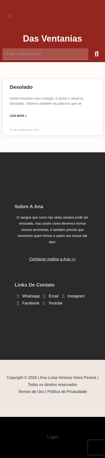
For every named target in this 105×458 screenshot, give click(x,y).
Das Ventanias (52, 39)
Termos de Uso (31, 392)
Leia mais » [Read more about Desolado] (18, 116)
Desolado (21, 87)
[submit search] (97, 53)
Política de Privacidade (67, 392)
